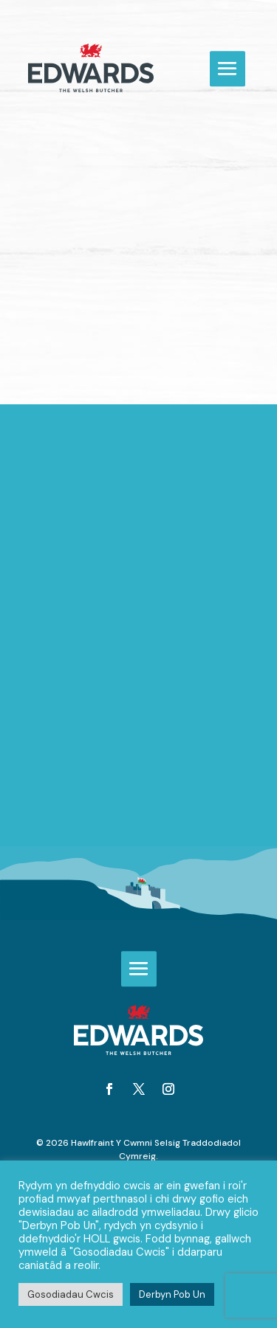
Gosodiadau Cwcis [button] (70, 1294)
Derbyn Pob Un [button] (172, 1294)
